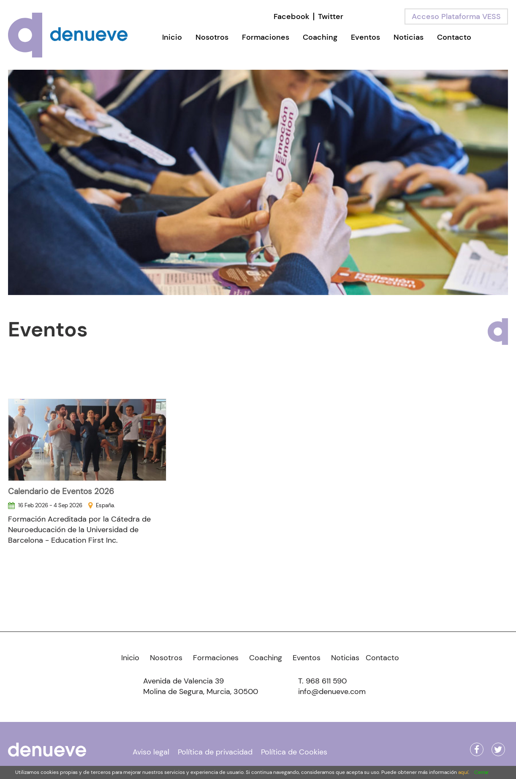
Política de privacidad (215, 752)
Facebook (292, 16)
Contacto (454, 37)
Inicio (172, 37)
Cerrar (481, 772)
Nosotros (212, 37)
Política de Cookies (294, 752)
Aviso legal (151, 752)
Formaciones (265, 37)
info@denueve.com (332, 691)
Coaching (320, 37)
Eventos (365, 37)
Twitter (330, 16)
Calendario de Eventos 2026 (61, 491)
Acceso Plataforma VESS (456, 16)
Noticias (409, 37)
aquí (463, 772)
